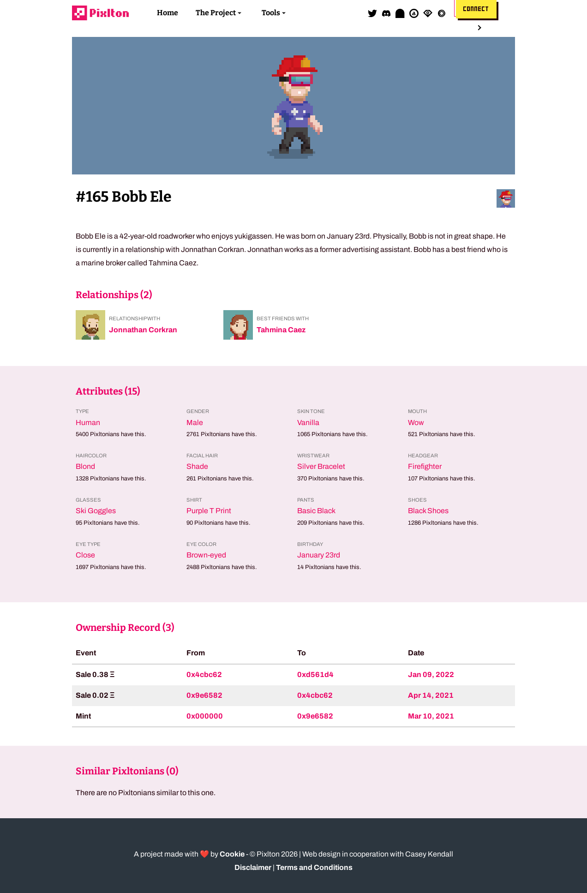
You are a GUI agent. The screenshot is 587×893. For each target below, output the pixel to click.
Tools (271, 12)
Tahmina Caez (281, 330)
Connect (476, 9)
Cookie (232, 854)
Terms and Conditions (314, 867)
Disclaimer (252, 867)
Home (167, 12)
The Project (216, 12)
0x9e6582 (204, 695)
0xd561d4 (315, 674)
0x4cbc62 (204, 674)
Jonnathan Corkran (143, 330)
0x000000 (204, 716)
